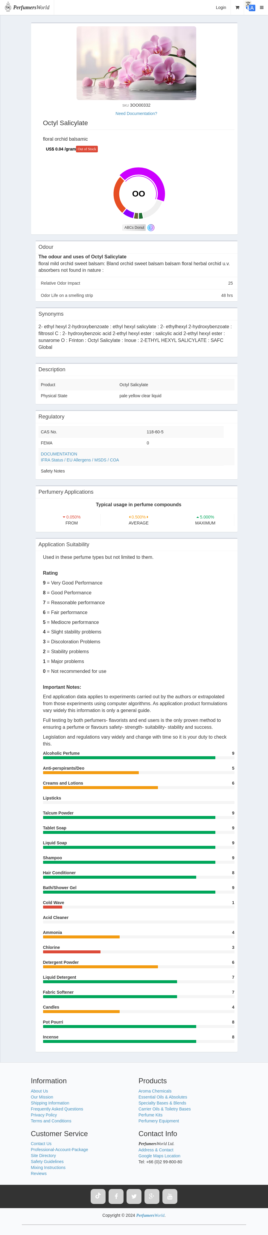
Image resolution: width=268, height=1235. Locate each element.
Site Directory (43, 1155)
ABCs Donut (134, 227)
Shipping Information (50, 1103)
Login (221, 7)
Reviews (39, 1173)
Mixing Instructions (48, 1167)
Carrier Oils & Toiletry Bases (164, 1109)
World (31, 7)
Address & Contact (155, 1149)
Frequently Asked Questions (57, 1109)
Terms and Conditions (51, 1121)
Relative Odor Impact (137, 283)
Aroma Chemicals (154, 1091)
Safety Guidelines (47, 1161)
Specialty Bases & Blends (162, 1103)
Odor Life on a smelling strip (137, 295)
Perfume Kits (150, 1115)
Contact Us (41, 1143)
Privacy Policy (44, 1115)
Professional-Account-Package (59, 1149)
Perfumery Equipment (158, 1121)
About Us (39, 1091)
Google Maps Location (159, 1155)
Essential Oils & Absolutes (162, 1097)
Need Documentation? (136, 113)
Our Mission (42, 1097)
